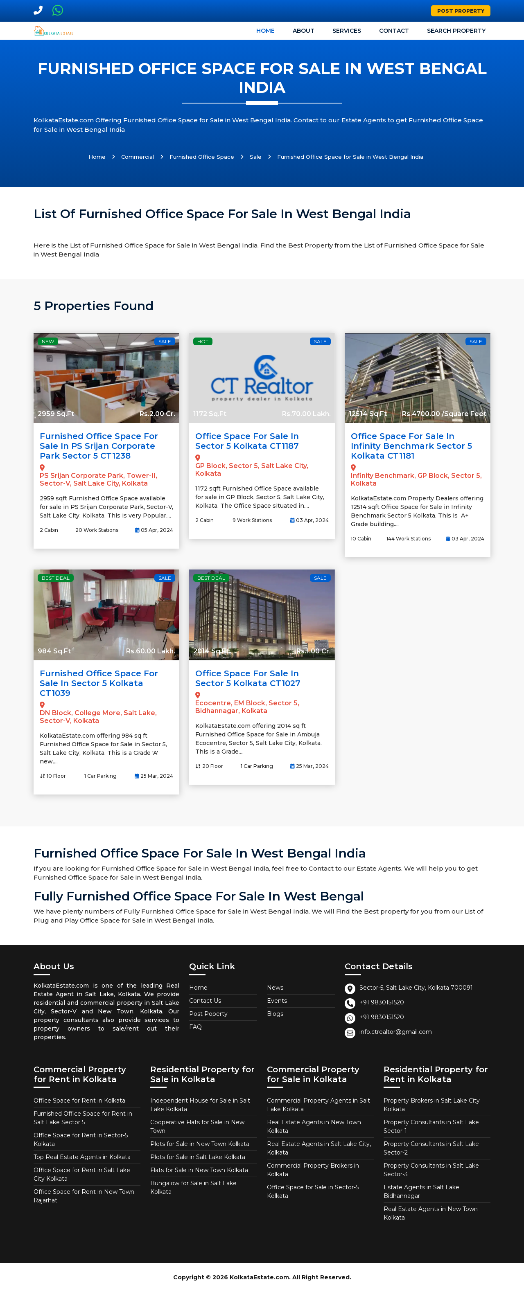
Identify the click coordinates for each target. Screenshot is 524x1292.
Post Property (460, 11)
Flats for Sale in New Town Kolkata (199, 1170)
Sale (256, 156)
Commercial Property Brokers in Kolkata (313, 1170)
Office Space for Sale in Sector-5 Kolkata (313, 1192)
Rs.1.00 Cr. (313, 651)
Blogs (275, 1013)
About (303, 30)
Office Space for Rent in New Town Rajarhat (84, 1196)
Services (346, 30)
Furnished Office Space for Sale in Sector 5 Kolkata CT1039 (99, 683)
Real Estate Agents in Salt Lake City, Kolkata (319, 1148)
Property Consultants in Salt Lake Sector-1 (431, 1126)
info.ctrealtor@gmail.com (395, 1031)
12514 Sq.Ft (368, 414)
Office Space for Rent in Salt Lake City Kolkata (82, 1174)
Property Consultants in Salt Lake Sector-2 (431, 1148)
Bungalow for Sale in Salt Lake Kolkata (193, 1187)
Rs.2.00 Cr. (157, 414)
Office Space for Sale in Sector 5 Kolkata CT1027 (247, 678)
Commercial (137, 156)
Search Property (456, 30)
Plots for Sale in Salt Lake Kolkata (197, 1157)
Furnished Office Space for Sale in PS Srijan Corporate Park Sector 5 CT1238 (99, 446)
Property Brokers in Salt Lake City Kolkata (432, 1105)
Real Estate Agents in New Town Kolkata (314, 1126)
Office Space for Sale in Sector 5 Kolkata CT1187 (247, 441)
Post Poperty (208, 1013)
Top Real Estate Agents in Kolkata (82, 1157)
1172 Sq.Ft (209, 414)
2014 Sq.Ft (211, 651)
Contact (394, 30)
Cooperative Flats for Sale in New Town (197, 1126)
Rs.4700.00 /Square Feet (444, 414)
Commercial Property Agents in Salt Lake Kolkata (318, 1105)
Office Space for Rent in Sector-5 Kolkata (81, 1140)
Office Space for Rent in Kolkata (79, 1100)
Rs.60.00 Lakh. (150, 651)
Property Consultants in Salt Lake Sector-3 (431, 1170)
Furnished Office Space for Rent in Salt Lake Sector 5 (83, 1118)
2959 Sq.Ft (56, 414)
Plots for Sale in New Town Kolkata (199, 1144)
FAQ (195, 1027)
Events (277, 1000)
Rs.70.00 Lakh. (306, 414)
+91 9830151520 (381, 1002)
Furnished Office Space (201, 156)
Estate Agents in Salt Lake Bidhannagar (421, 1192)
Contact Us (205, 1000)
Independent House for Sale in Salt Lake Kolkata (200, 1105)
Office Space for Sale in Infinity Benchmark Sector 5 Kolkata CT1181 (411, 446)
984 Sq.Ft (54, 651)
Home (265, 30)
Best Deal (56, 578)
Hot (202, 341)
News (275, 987)
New (48, 341)
